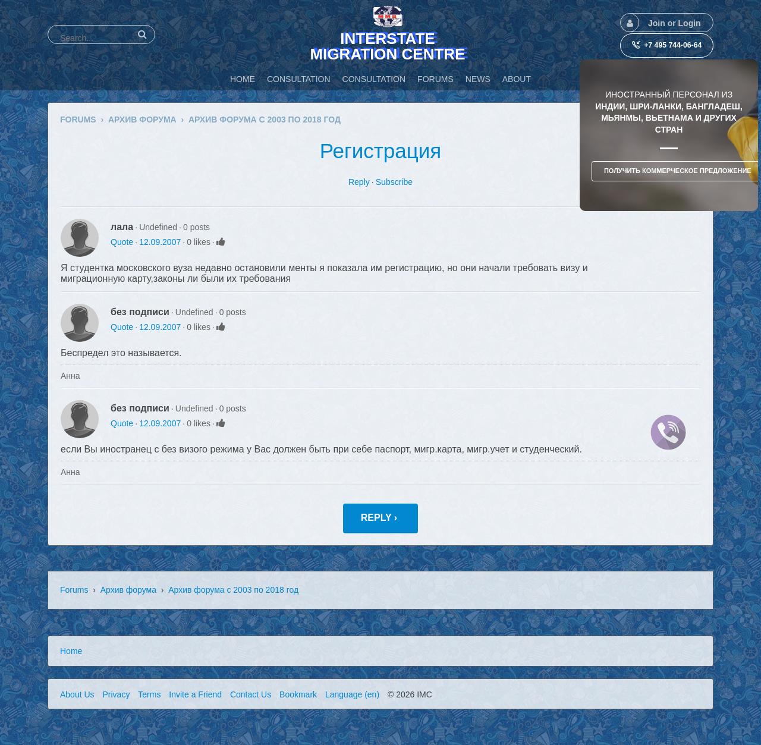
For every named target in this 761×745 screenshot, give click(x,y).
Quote (122, 242)
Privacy (116, 694)
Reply (359, 182)
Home (71, 651)
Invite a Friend (195, 694)
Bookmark (298, 694)
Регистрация (381, 150)
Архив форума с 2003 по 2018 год (233, 590)
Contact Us (250, 694)
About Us (77, 694)
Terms (149, 694)
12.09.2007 (160, 242)
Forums (74, 590)
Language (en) (352, 694)
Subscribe (394, 182)
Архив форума (128, 590)
